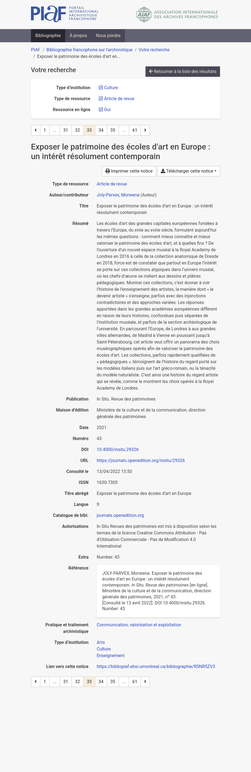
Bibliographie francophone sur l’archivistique (89, 49)
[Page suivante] (145, 130)
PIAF (35, 49)
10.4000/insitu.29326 (118, 449)
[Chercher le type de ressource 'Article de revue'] (112, 184)
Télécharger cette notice (187, 171)
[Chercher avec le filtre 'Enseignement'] (110, 655)
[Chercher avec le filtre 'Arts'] (101, 642)
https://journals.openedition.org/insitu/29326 (141, 460)
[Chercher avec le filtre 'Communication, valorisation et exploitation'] (139, 624)
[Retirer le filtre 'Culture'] (111, 87)
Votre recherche (154, 49)
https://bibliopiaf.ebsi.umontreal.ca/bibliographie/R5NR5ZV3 (156, 666)
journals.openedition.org (120, 515)
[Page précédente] (35, 130)
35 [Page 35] (112, 130)
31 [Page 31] (65, 130)
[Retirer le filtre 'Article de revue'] (119, 98)
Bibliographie (48, 35)
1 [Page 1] (45, 130)
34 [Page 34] (101, 130)
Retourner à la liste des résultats (182, 71)
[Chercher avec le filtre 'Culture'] (104, 649)
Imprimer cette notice (129, 171)
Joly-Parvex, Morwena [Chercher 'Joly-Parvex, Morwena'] (118, 195)
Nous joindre (108, 35)
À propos (78, 35)
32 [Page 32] (77, 130)
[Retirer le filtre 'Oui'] (107, 109)
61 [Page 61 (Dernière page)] (134, 130)
